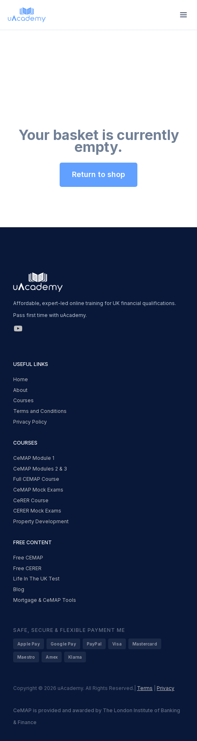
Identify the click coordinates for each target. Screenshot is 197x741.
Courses (23, 400)
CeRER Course (31, 500)
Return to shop (98, 174)
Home (20, 379)
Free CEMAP (28, 558)
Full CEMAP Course (36, 479)
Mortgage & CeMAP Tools (44, 600)
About (20, 390)
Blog (18, 589)
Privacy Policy (30, 422)
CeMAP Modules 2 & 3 (40, 469)
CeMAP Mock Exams (38, 490)
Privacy (165, 688)
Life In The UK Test (36, 579)
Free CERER (27, 568)
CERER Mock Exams (37, 511)
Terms (145, 688)
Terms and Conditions (40, 411)
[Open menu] (183, 14)
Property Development (41, 521)
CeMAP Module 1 (33, 458)
